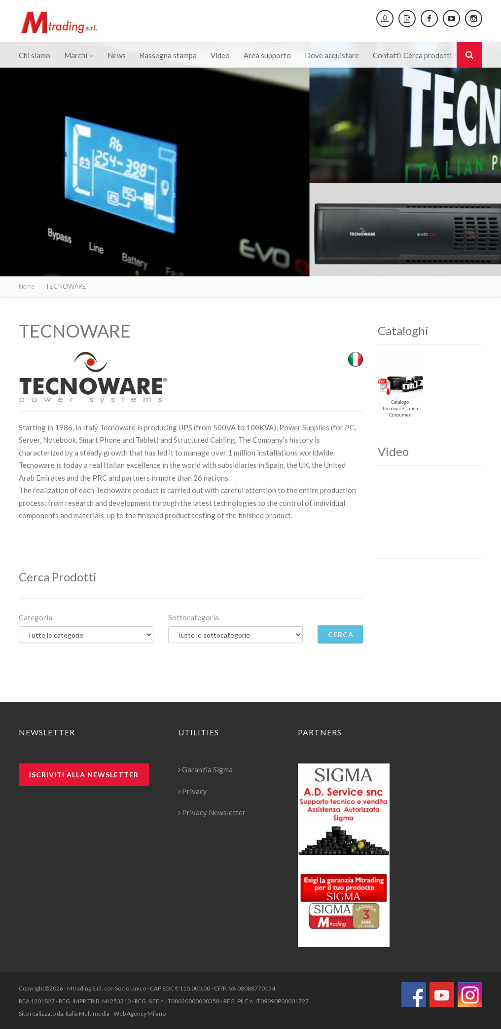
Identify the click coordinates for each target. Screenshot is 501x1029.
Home (27, 286)
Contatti (387, 55)
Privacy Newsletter (212, 812)
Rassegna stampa (168, 55)
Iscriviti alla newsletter (84, 774)
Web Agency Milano (139, 1013)
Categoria (35, 617)
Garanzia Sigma (205, 769)
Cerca (341, 634)
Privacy (192, 791)
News (116, 55)
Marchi (79, 55)
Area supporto (267, 55)
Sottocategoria (193, 617)
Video (220, 55)
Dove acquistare (332, 55)
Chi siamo (34, 55)
